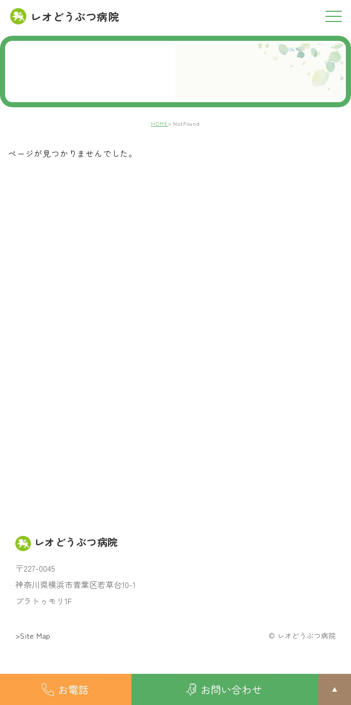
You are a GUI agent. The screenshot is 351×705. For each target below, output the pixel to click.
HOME (159, 123)
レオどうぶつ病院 (64, 16)
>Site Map (33, 635)
